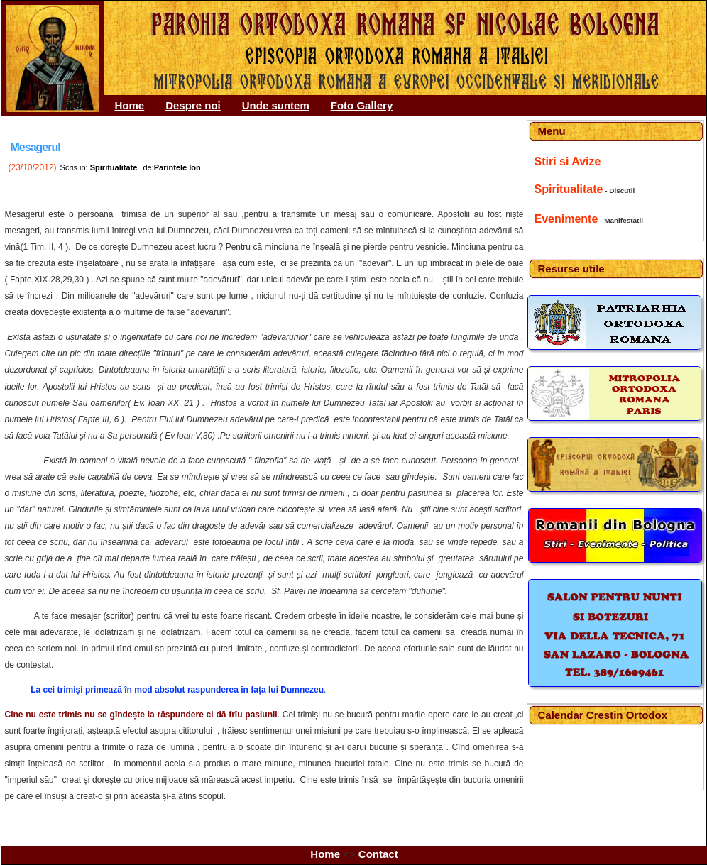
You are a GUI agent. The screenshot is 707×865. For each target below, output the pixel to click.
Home (130, 105)
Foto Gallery (362, 105)
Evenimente (566, 219)
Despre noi (193, 105)
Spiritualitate (569, 189)
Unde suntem (275, 105)
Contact (378, 854)
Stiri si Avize (568, 161)
